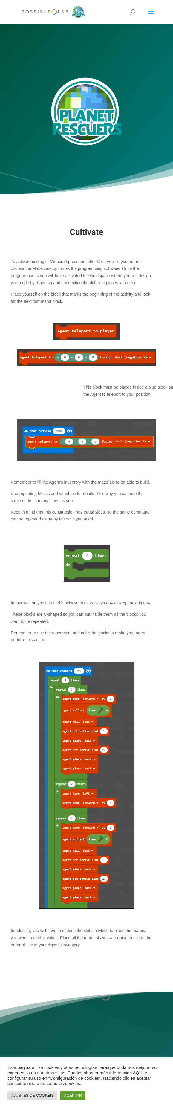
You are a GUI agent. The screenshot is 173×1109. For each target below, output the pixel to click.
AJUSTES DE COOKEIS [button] (32, 1095)
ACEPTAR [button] (73, 1095)
